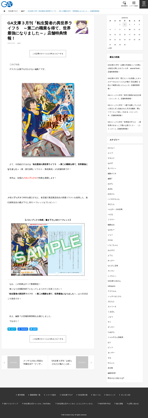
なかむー (111, 230)
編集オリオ (112, 173)
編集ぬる (111, 225)
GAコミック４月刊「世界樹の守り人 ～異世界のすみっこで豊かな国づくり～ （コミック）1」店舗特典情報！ (124, 125)
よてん (110, 255)
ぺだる (110, 214)
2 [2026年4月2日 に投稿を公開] (124, 24)
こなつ (110, 317)
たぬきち (111, 332)
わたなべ (111, 148)
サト (109, 322)
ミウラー (111, 220)
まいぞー (111, 353)
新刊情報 (21, 395)
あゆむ (110, 189)
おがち (110, 184)
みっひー (111, 260)
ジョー (110, 235)
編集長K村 (112, 373)
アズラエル (112, 291)
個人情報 (119, 404)
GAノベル (97, 395)
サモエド (111, 158)
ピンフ (110, 347)
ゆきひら (111, 194)
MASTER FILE (105, 404)
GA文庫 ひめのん (114, 281)
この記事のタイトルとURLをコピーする (47, 54)
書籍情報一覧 (35, 395)
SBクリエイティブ (11, 404)
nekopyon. (112, 286)
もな (109, 358)
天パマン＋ (112, 168)
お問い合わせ (133, 404)
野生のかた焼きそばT (116, 378)
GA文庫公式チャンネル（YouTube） (38, 404)
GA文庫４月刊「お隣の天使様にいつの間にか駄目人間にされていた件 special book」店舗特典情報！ (124, 68)
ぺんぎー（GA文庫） (116, 209)
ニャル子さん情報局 (115, 337)
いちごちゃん (113, 245)
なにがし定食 (113, 266)
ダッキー (111, 327)
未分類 (110, 368)
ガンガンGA (125, 395)
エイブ (110, 153)
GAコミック (110, 395)
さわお (110, 240)
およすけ (111, 250)
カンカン (111, 271)
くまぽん (111, 312)
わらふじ (111, 363)
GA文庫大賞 (82, 395)
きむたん (111, 204)
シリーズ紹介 (51, 395)
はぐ (109, 342)
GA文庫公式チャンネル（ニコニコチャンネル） (75, 404)
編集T (19, 43)
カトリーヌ (112, 306)
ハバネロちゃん (114, 199)
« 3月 (110, 48)
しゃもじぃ (112, 276)
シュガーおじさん (114, 296)
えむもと (111, 301)
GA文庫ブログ (67, 395)
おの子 (110, 163)
